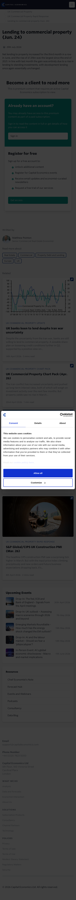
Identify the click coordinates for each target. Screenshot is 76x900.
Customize (38, 482)
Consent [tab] (13, 423)
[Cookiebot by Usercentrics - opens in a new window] (60, 415)
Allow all (38, 473)
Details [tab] (38, 423)
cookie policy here (23, 462)
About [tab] (62, 423)
